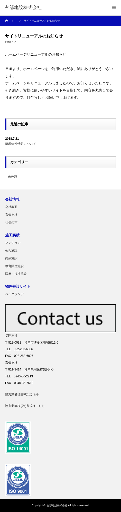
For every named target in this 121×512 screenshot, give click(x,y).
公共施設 (11, 250)
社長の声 (11, 222)
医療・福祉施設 (16, 274)
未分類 (12, 176)
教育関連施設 (14, 266)
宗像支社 (11, 215)
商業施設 (11, 258)
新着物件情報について (20, 144)
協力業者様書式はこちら (22, 394)
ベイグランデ (14, 294)
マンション (13, 243)
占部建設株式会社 (57, 505)
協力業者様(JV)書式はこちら (25, 406)
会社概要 (11, 207)
